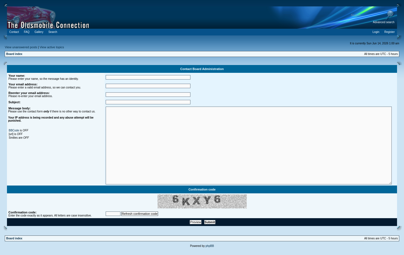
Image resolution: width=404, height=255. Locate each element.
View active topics (52, 47)
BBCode (14, 130)
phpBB (209, 245)
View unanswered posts (21, 47)
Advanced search (383, 22)
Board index (14, 54)
